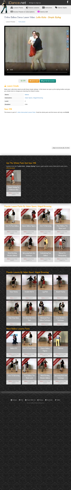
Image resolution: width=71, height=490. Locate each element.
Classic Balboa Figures (29, 226)
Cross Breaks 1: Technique (61, 319)
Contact (14, 400)
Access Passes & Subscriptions (22, 12)
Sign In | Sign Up (35, 3)
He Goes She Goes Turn (29, 319)
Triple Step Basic (13, 318)
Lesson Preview (10, 22)
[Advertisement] (36, 132)
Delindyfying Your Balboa (45, 254)
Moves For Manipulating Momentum (62, 254)
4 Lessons (9, 334)
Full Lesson (22, 22)
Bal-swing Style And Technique (29, 254)
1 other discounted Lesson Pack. (26, 112)
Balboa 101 (13, 348)
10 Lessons (24, 239)
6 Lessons (7, 212)
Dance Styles (61, 7)
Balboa (27, 94)
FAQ (21, 400)
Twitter (57, 400)
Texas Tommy (14, 292)
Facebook (48, 400)
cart (34, 81)
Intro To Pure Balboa (12, 226)
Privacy (40, 400)
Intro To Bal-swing (45, 226)
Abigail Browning (38, 98)
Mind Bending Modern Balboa (12, 254)
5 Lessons (9, 173)
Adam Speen (28, 98)
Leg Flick (45, 292)
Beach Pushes (60, 292)
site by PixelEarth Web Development (35, 403)
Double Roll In (29, 292)
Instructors (47, 7)
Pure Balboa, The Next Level (62, 227)
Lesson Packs (17, 7)
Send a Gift (43, 11)
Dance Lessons (32, 7)
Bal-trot (60, 348)
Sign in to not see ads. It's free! (60, 147)
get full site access (48, 81)
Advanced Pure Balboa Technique (44, 319)
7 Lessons (40, 212)
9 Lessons (57, 212)
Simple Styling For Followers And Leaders (13, 188)
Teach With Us (30, 400)
